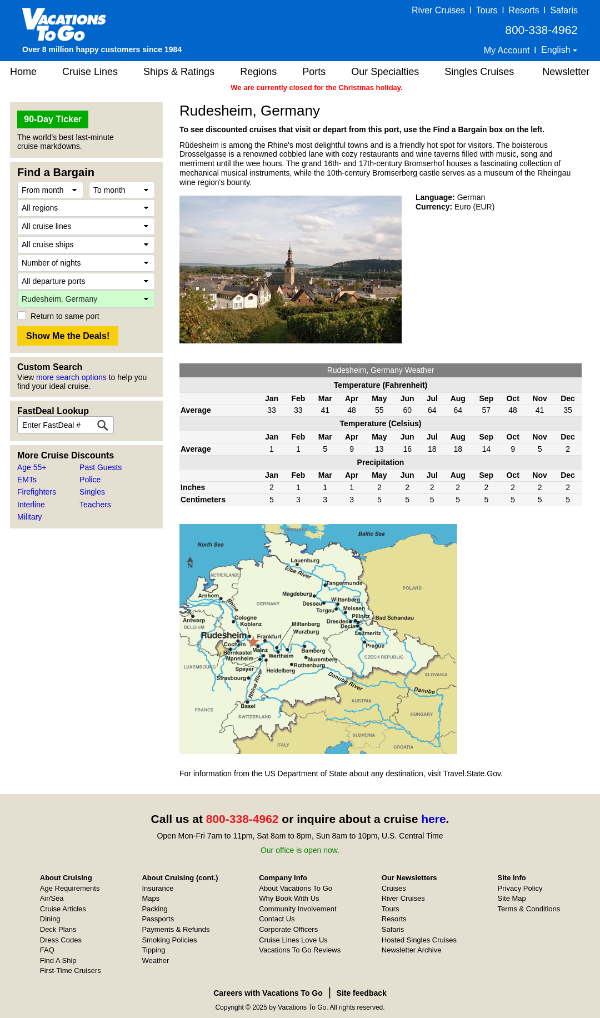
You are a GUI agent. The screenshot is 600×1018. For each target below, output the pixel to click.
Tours (486, 10)
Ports (314, 71)
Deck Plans (58, 929)
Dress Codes (61, 940)
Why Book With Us (289, 898)
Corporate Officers (288, 929)
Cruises (394, 888)
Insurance (157, 888)
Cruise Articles (63, 909)
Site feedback (362, 993)
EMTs (27, 479)
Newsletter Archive (412, 950)
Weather (155, 960)
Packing (154, 909)
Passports (158, 919)
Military (29, 516)
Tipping (153, 950)
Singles (92, 491)
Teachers (95, 504)
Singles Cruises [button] (479, 71)
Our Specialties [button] (385, 71)
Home (23, 71)
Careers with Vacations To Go (268, 993)
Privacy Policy (520, 888)
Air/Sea (52, 898)
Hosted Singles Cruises (419, 940)
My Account (507, 50)
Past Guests (100, 467)
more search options (71, 377)
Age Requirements (70, 888)
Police (90, 479)
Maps (150, 898)
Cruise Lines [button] (90, 71)
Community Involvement (297, 909)
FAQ (47, 950)
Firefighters (36, 491)
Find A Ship (58, 960)
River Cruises (438, 10)
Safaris (564, 10)
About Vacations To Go (295, 888)
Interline (31, 504)
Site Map (512, 898)
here (433, 818)
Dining (50, 919)
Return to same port (65, 316)
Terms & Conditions (529, 909)
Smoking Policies (169, 940)
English (557, 49)
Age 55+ (32, 467)
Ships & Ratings (178, 71)
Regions (258, 71)
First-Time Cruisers (70, 970)
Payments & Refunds (175, 929)
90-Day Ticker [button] (53, 119)
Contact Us (276, 919)
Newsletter (565, 71)
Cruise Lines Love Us (293, 940)
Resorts (523, 10)
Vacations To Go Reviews (300, 950)
